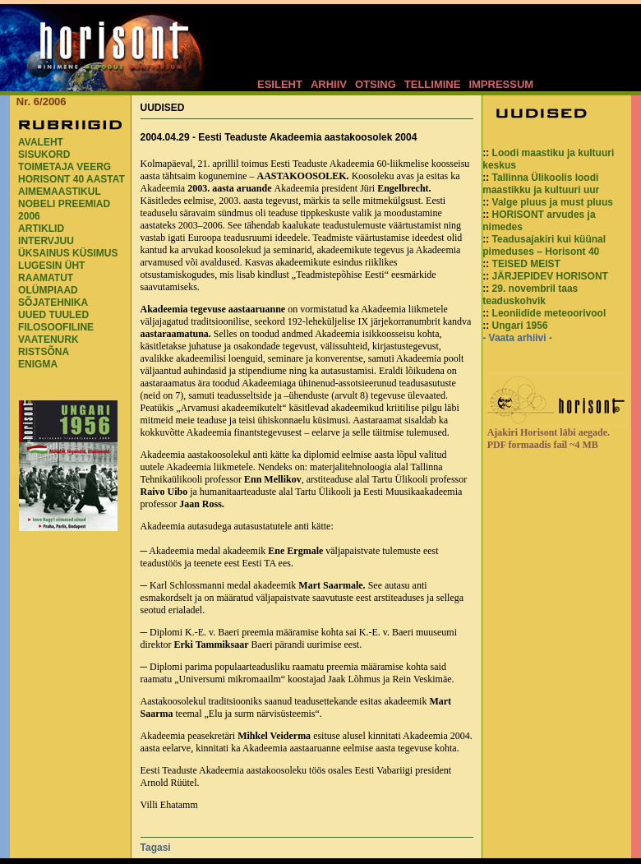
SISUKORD (44, 154)
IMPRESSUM (500, 84)
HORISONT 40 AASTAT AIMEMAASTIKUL (71, 185)
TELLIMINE (432, 84)
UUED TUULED (53, 315)
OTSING (375, 84)
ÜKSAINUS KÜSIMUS (68, 253)
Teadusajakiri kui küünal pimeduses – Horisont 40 (544, 245)
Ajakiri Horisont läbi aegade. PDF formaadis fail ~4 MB (548, 438)
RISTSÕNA (43, 352)
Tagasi (156, 847)
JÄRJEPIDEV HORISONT (550, 276)
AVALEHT (40, 142)
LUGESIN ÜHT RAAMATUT (51, 272)
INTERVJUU (46, 241)
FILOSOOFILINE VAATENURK (56, 333)
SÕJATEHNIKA (53, 302)
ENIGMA (38, 364)
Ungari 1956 (520, 325)
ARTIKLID (41, 228)
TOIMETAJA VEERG (64, 167)
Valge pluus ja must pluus (552, 202)
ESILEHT (279, 84)
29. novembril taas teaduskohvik (530, 295)
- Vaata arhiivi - (517, 338)
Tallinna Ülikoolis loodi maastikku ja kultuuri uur (540, 184)
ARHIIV (329, 84)
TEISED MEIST (526, 264)
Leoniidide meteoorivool (549, 313)
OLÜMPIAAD (48, 290)
